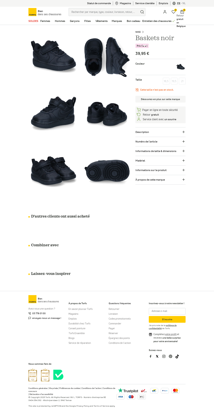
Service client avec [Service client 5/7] (159, 119)
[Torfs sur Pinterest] (172, 356)
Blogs (71, 338)
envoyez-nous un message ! (46, 318)
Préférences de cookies (69, 388)
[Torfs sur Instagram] (165, 356)
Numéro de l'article (146, 141)
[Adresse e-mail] (167, 311)
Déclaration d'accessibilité (41, 394)
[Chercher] (142, 12)
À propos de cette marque (150, 179)
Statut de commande (99, 3)
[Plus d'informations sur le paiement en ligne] (154, 391)
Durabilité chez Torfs (79, 324)
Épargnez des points (119, 338)
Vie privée (53, 388)
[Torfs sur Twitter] (158, 356)
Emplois (163, 3)
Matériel (140, 160)
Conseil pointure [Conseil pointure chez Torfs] (77, 328)
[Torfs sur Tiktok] (179, 356)
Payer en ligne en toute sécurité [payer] (160, 110)
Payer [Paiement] (112, 328)
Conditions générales (37, 388)
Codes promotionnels (120, 319)
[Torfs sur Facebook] (152, 356)
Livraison (113, 314)
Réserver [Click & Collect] (113, 333)
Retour (181, 21)
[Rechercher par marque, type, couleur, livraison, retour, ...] (104, 12)
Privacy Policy (82, 406)
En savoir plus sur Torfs (80, 309)
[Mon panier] (182, 12)
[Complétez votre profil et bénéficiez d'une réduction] (171, 334)
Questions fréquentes (120, 303)
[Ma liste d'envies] (173, 12)
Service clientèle (144, 3)
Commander (115, 324)
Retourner (114, 309)
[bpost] (143, 390)
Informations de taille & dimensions (155, 151)
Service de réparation (80, 343)
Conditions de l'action (120, 343)
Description (142, 132)
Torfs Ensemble (77, 333)
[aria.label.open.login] (165, 12)
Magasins (123, 3)
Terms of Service (101, 406)
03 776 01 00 (39, 313)
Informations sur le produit (151, 170)
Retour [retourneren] (150, 114)
